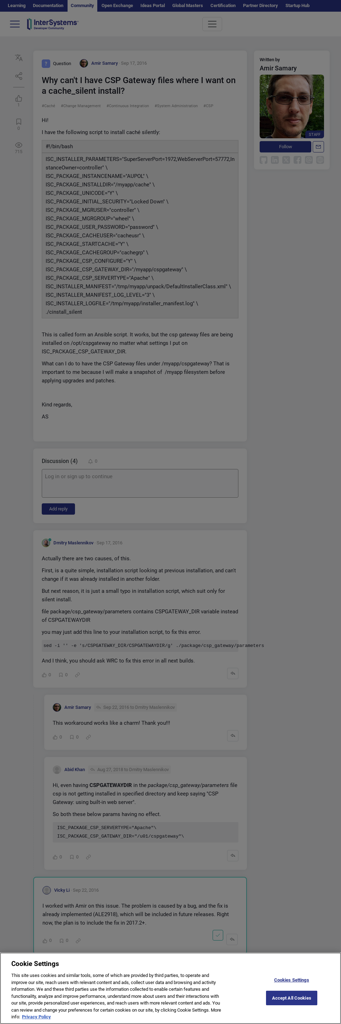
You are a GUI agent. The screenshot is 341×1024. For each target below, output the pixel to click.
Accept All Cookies (291, 1004)
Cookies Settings (291, 986)
